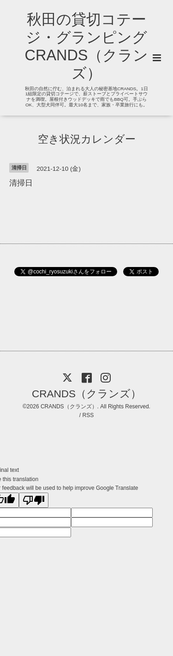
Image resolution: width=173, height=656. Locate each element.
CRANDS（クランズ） (86, 394)
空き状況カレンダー (87, 139)
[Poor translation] (33, 500)
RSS (88, 415)
